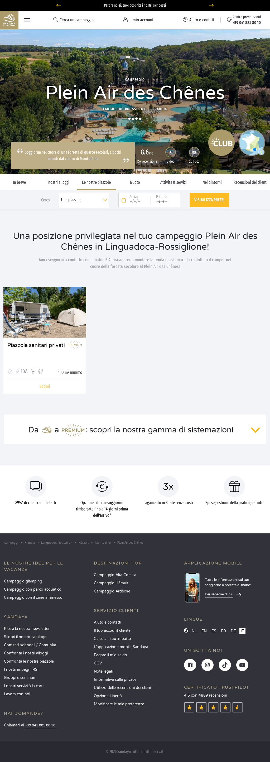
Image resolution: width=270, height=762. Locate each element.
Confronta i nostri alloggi (26, 653)
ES (213, 631)
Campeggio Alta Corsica (115, 575)
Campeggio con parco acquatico (32, 589)
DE (233, 631)
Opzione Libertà (108, 696)
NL (194, 631)
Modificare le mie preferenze (119, 704)
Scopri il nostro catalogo (25, 637)
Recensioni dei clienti (251, 182)
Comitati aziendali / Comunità (30, 645)
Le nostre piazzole (96, 182)
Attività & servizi (173, 182)
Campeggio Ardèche (112, 591)
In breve (19, 182)
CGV (98, 663)
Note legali (103, 671)
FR (223, 631)
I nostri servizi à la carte (24, 686)
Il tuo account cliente (112, 630)
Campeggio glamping (23, 581)
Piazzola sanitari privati (36, 345)
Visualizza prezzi (209, 199)
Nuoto (135, 182)
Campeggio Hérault (111, 583)
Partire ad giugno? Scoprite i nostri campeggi (135, 5)
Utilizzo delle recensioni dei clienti (123, 688)
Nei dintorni (212, 182)
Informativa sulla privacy (115, 679)
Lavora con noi (17, 694)
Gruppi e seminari (19, 678)
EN (204, 631)
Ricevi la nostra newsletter (27, 628)
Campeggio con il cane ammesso (33, 597)
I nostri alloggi (57, 182)
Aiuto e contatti (107, 622)
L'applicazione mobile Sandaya (121, 647)
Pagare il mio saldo (110, 655)
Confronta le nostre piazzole (29, 661)
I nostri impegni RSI (21, 669)
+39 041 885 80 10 (40, 725)
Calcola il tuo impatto (112, 638)
